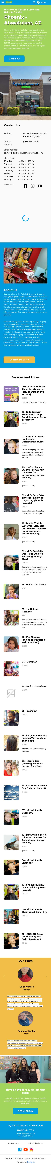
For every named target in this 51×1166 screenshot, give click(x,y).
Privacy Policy (13, 1143)
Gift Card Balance (36, 1143)
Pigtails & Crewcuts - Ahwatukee (25, 1125)
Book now (14, 59)
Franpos (31, 1162)
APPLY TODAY (25, 1111)
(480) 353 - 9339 (31, 141)
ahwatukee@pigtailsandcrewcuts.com (23, 153)
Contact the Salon (19, 360)
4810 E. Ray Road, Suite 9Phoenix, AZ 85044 (25, 1135)
